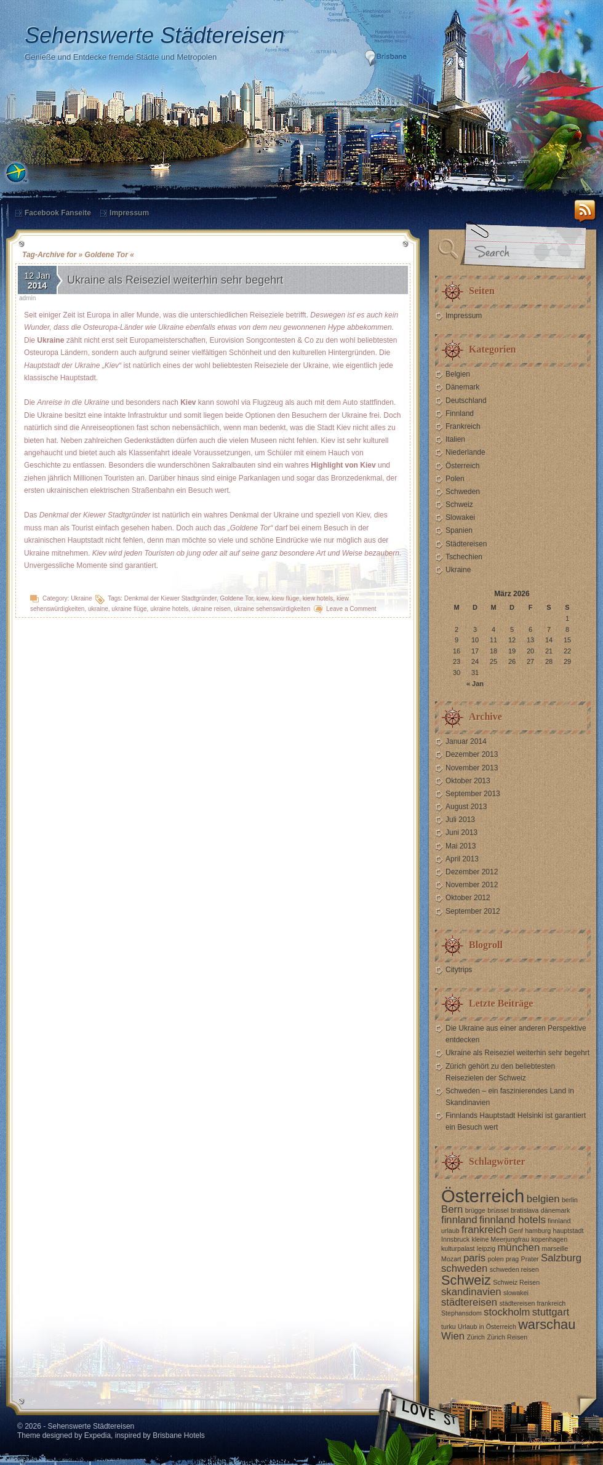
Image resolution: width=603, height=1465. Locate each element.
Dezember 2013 (471, 754)
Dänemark (462, 387)
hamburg (538, 1230)
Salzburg (561, 1258)
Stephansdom (461, 1313)
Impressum (129, 213)
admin (27, 298)
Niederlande (465, 452)
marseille (555, 1248)
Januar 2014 (466, 741)
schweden (464, 1268)
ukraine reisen (211, 608)
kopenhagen (549, 1239)
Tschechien (463, 557)
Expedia (97, 1435)
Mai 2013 (460, 846)
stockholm (507, 1312)
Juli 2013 (460, 819)
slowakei (516, 1292)
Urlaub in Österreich (487, 1326)
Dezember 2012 (471, 872)
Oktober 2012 (467, 897)
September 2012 (472, 911)
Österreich (462, 465)
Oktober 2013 (467, 780)
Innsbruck (455, 1239)
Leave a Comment (351, 608)
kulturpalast (458, 1248)
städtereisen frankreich (532, 1303)
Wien (453, 1336)
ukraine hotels (169, 608)
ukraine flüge (128, 608)
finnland (459, 1220)
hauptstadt (568, 1230)
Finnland (459, 413)
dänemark (555, 1210)
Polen (455, 478)
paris (474, 1258)
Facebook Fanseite (58, 213)
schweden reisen (514, 1269)
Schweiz (459, 504)
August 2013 (466, 806)
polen (496, 1259)
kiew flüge (285, 598)
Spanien (459, 530)
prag (512, 1259)
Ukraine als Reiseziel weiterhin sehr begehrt (175, 280)
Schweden (462, 491)
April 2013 (462, 859)
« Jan (475, 683)
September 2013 (472, 793)
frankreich (483, 1229)
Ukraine (81, 598)
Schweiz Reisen (516, 1282)
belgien (543, 1199)
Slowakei (460, 517)
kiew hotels (318, 598)
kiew (262, 598)
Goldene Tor (237, 598)
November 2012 (471, 884)
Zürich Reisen (507, 1337)
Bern (452, 1209)
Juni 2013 (461, 832)
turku (448, 1326)
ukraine (98, 608)
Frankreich (463, 426)
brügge (475, 1210)
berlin (570, 1200)
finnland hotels (512, 1220)
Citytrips (458, 969)
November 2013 (471, 768)
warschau (546, 1324)
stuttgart (550, 1312)
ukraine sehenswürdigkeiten (272, 608)
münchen (518, 1247)
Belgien (457, 374)
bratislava (525, 1210)
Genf (516, 1230)
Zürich (475, 1337)
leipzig (486, 1248)
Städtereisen (466, 544)
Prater (530, 1259)
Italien (455, 439)
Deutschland (466, 400)
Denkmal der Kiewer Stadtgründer (170, 598)
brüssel (497, 1210)
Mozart (451, 1259)
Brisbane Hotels (179, 1435)
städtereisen (469, 1302)
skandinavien (471, 1292)
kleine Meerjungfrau (501, 1239)
